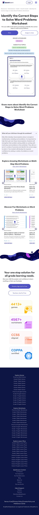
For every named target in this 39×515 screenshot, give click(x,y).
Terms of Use (8, 501)
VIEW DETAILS (8, 197)
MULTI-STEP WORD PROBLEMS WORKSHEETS (19, 53)
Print (9, 33)
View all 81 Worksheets (19, 166)
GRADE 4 (19, 41)
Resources (4, 9)
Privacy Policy (17, 501)
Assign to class (29, 33)
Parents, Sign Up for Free (19, 286)
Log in (29, 2)
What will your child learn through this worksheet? (19, 133)
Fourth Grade (24, 9)
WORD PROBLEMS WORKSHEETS (19, 50)
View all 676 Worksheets (19, 212)
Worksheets (11, 9)
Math (17, 9)
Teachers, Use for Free (19, 293)
